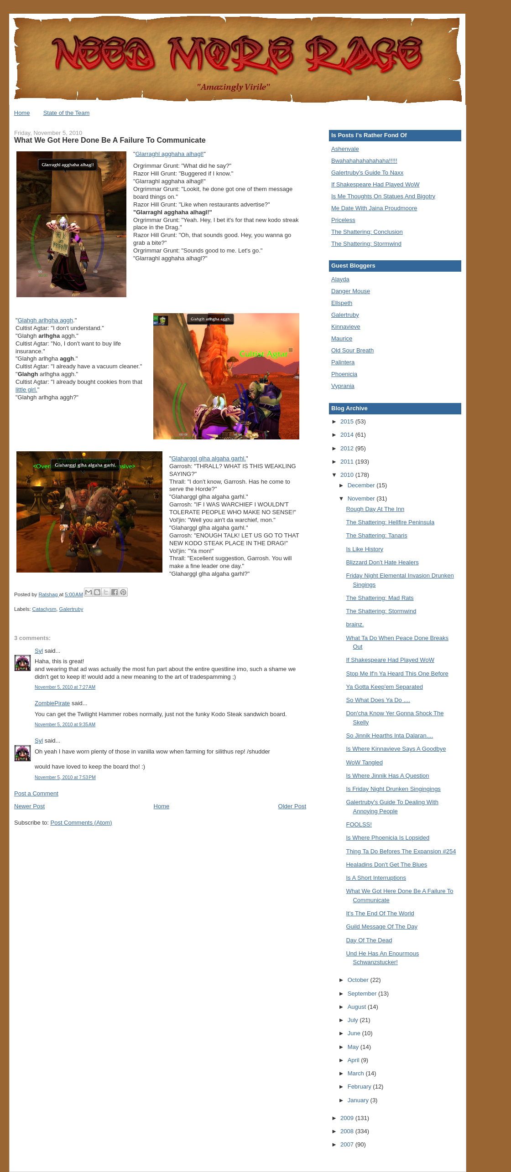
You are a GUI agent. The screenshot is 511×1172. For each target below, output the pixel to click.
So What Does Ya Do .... (378, 700)
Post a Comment (36, 793)
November (362, 498)
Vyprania (343, 385)
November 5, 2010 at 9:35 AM (65, 724)
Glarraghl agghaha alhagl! (170, 153)
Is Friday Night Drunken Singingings (393, 788)
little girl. (26, 389)
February (360, 1086)
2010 (347, 474)
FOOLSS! (358, 824)
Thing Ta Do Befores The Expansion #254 (401, 851)
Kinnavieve (345, 326)
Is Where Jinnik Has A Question (387, 775)
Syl (39, 650)
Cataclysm (44, 609)
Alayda (340, 279)
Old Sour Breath (352, 350)
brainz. (355, 624)
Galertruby (71, 609)
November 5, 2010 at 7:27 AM (65, 687)
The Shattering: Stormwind (366, 243)
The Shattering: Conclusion (367, 231)
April (354, 1060)
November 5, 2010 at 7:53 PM (65, 777)
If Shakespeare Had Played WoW (375, 184)
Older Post (292, 806)
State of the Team (66, 112)
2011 (347, 461)
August (358, 1006)
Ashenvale (345, 148)
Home (22, 112)
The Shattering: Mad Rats (379, 597)
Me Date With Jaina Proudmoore (374, 208)
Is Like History (364, 549)
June (355, 1033)
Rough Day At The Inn (375, 509)
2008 (347, 1131)
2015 (347, 421)
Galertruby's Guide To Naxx (367, 172)
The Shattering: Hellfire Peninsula (390, 522)
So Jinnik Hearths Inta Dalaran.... (389, 735)
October (359, 979)
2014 (347, 434)
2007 (347, 1144)
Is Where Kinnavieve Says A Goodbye (396, 748)
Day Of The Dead (369, 940)
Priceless (343, 220)
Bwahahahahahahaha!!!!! (364, 160)
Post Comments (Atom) (81, 822)
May (354, 1046)
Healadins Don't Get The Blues (386, 864)
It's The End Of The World (380, 913)
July (354, 1020)
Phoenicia (344, 374)
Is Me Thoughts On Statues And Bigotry (383, 196)
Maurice (341, 338)
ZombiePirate (52, 703)
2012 (347, 448)
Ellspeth (341, 302)
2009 (347, 1118)
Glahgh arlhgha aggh (45, 320)
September (363, 993)
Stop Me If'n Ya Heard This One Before (397, 673)
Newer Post (29, 806)
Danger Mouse (350, 291)
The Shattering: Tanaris (376, 535)
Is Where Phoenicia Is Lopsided (387, 837)
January (359, 1100)
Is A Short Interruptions (376, 877)
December (362, 485)
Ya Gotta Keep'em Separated (384, 686)
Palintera (343, 362)
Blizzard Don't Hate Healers (382, 562)
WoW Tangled (364, 762)
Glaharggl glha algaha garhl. (209, 458)
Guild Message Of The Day (381, 926)
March (357, 1073)
